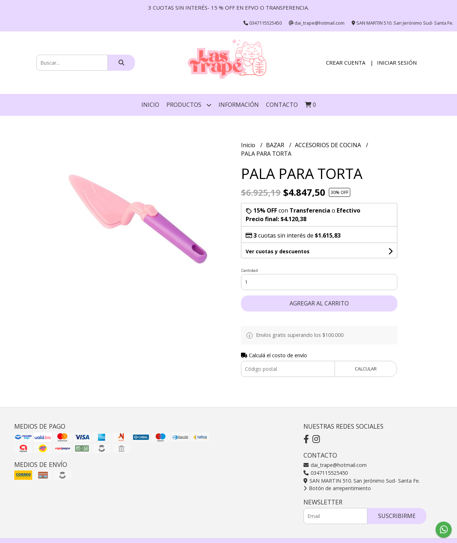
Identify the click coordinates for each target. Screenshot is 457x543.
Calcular (366, 368)
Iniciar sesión (397, 62)
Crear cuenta (345, 62)
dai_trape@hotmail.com (335, 465)
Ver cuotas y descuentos (278, 251)
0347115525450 (325, 472)
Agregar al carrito (319, 303)
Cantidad (249, 270)
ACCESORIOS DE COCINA (328, 145)
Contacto (282, 105)
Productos (188, 105)
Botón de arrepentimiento (337, 488)
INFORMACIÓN (239, 105)
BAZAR (276, 145)
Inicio (150, 105)
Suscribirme (397, 516)
